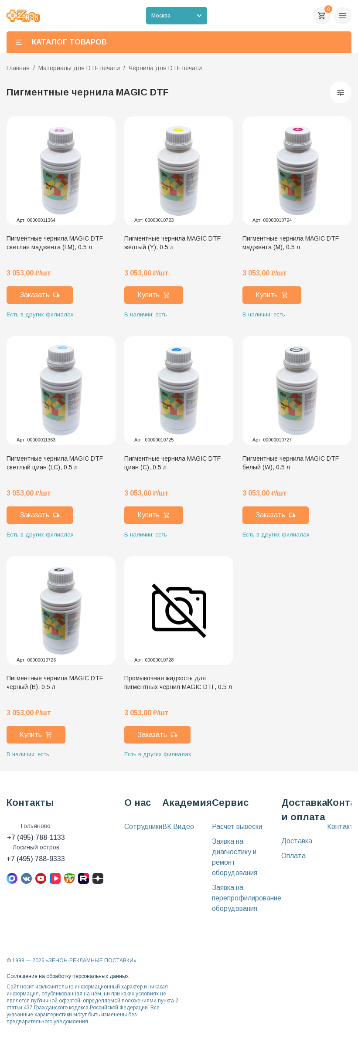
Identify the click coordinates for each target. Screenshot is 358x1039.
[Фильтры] (340, 92)
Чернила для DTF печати (165, 68)
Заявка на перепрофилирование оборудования (246, 898)
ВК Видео (178, 826)
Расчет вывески (237, 826)
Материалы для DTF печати (79, 68)
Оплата (293, 855)
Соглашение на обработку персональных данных (68, 976)
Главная (18, 68)
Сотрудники (143, 826)
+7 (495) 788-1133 (36, 837)
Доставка (296, 841)
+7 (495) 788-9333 (36, 858)
